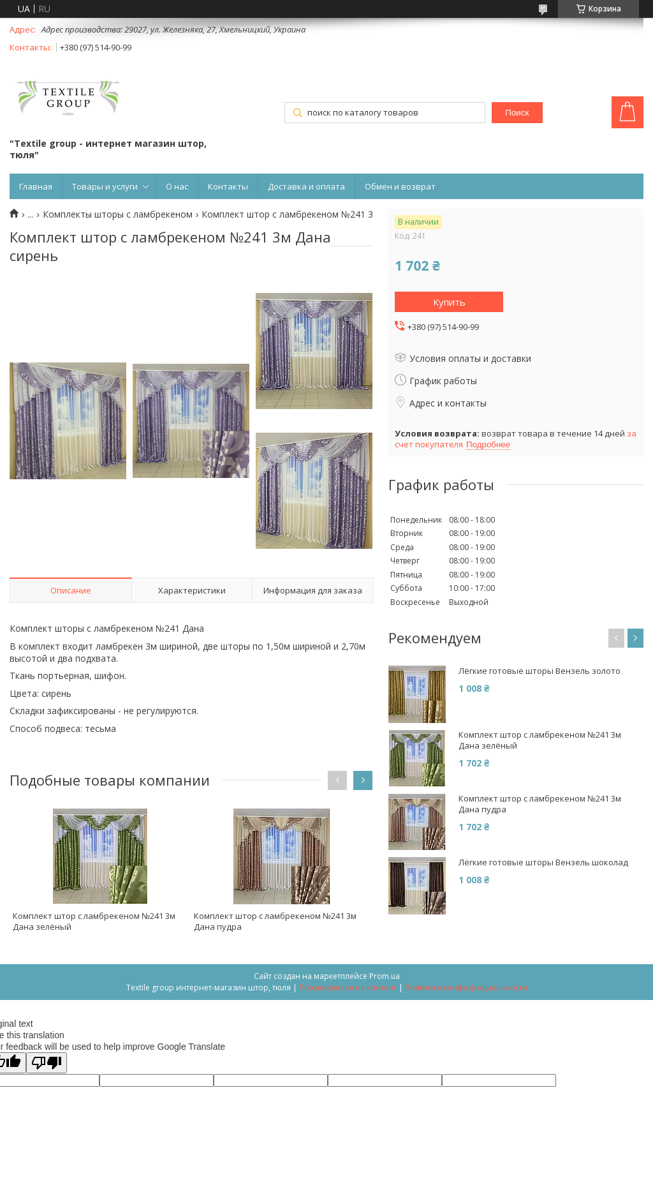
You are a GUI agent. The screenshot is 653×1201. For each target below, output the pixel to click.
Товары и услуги (105, 186)
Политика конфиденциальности (466, 987)
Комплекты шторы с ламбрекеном (118, 214)
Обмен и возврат (400, 186)
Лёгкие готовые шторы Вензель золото (539, 671)
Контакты (228, 186)
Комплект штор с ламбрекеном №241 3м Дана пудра (275, 921)
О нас (177, 186)
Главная (35, 186)
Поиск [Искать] (517, 112)
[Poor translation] (46, 1062)
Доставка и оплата (306, 186)
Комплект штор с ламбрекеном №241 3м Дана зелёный (94, 921)
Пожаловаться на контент (348, 987)
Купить (449, 301)
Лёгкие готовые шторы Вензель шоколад (543, 862)
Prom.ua (384, 976)
